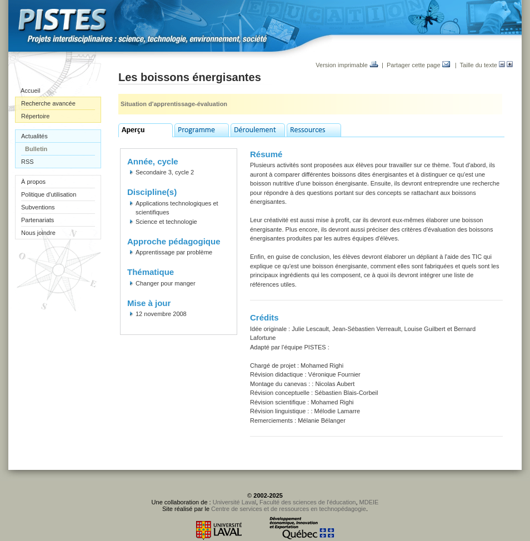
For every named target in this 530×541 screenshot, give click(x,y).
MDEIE (369, 502)
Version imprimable (347, 65)
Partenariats (37, 220)
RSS (27, 161)
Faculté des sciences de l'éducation (307, 502)
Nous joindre (38, 232)
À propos (33, 181)
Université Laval (234, 502)
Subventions (38, 207)
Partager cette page (418, 65)
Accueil (30, 90)
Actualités (34, 136)
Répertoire (35, 116)
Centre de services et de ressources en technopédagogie (288, 508)
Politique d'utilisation (48, 194)
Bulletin (36, 149)
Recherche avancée (48, 103)
